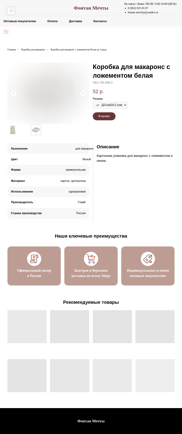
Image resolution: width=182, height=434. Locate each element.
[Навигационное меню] (6, 32)
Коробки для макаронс (33, 49)
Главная (11, 49)
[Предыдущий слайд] (13, 93)
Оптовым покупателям (20, 21)
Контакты (100, 21)
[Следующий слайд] (83, 93)
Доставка (75, 21)
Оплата (52, 21)
